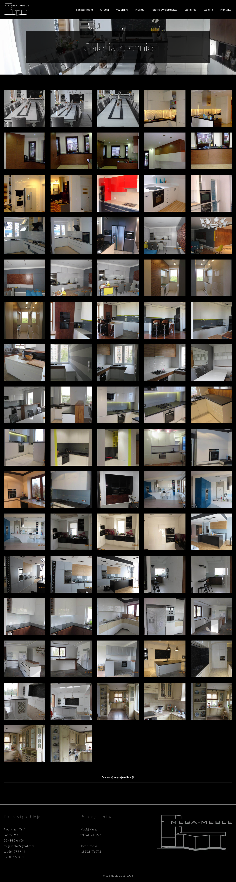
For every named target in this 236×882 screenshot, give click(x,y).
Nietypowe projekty (164, 9)
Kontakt (225, 9)
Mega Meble (84, 9)
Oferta (104, 9)
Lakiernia (190, 9)
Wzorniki (122, 9)
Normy (139, 9)
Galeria (208, 9)
